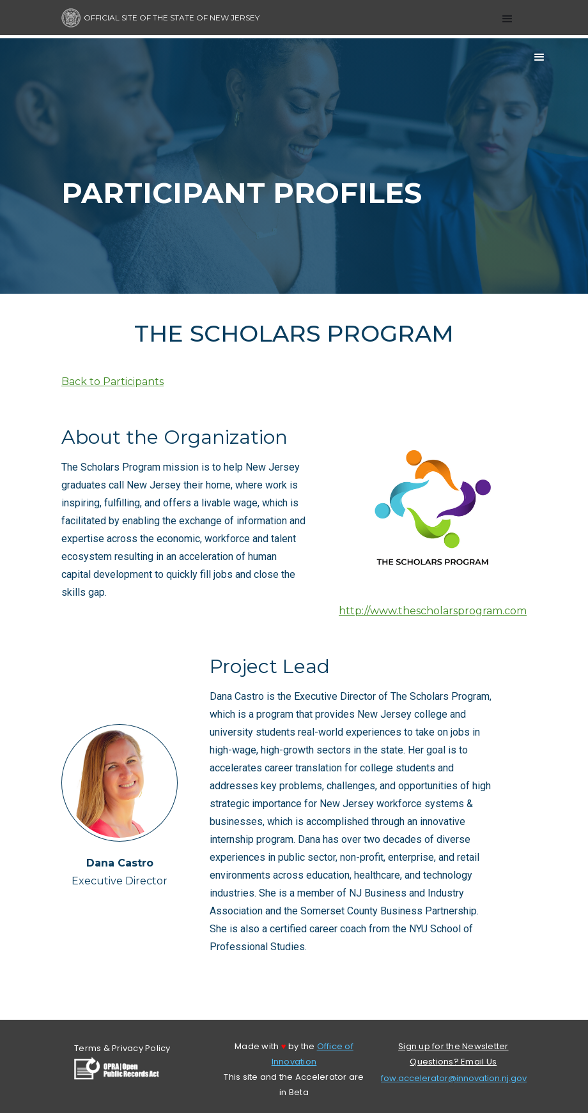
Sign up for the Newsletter (453, 1046)
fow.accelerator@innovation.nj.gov (454, 1078)
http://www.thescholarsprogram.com (433, 611)
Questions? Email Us (453, 1062)
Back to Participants (112, 381)
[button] (507, 19)
